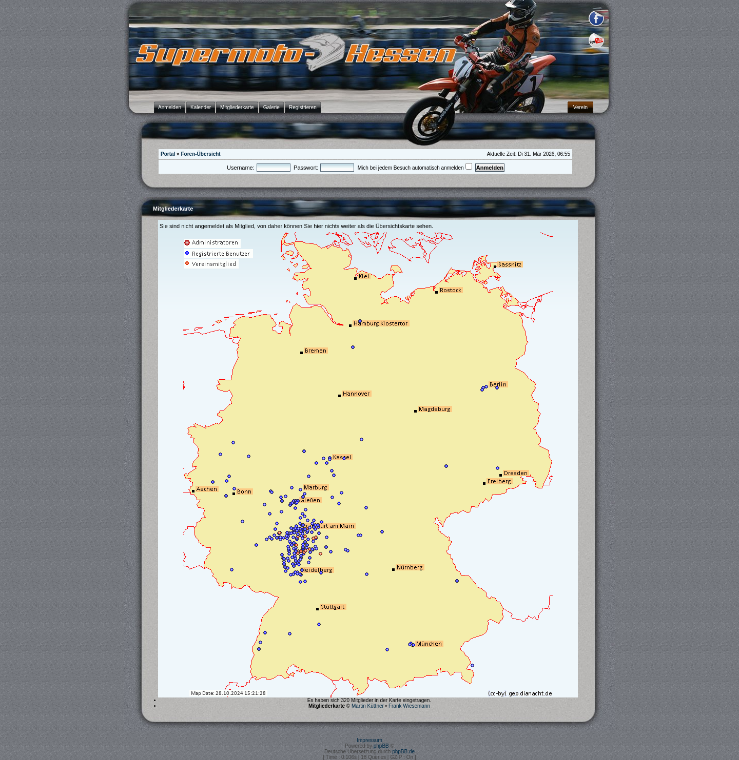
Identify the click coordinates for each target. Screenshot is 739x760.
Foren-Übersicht (200, 154)
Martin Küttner (368, 706)
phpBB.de (403, 751)
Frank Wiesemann (409, 706)
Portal (168, 154)
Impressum (369, 740)
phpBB (381, 746)
